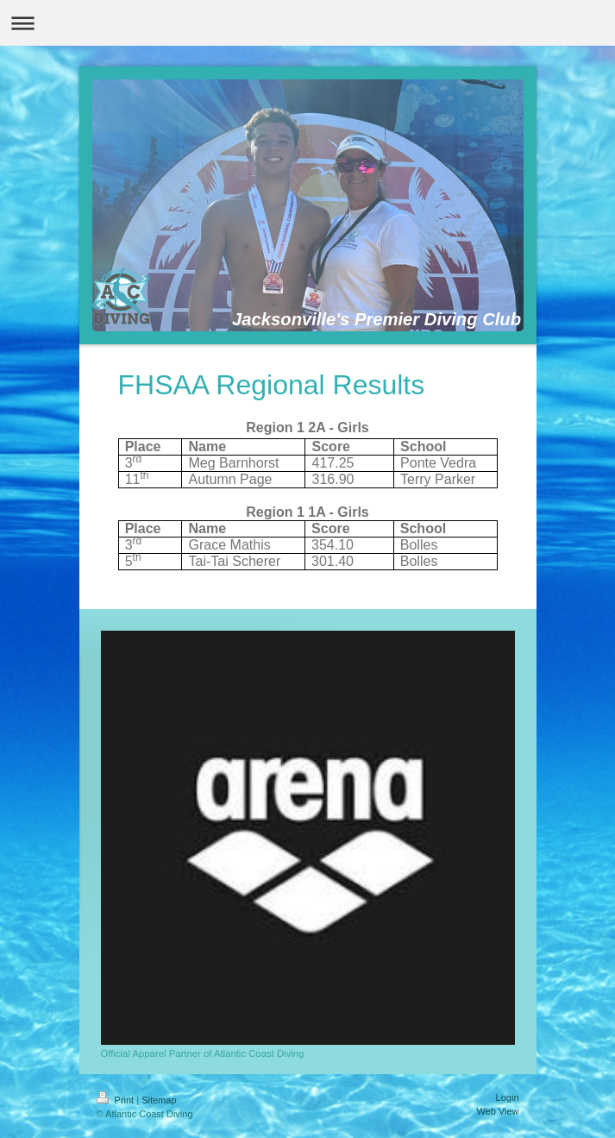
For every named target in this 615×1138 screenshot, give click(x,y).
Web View (497, 1111)
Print (117, 1100)
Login (507, 1097)
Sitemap (158, 1100)
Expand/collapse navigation (307, 22)
